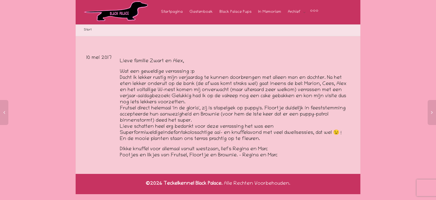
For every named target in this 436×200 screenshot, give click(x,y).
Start (88, 30)
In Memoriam (269, 12)
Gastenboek (201, 12)
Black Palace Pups (235, 12)
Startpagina (172, 12)
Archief (295, 12)
